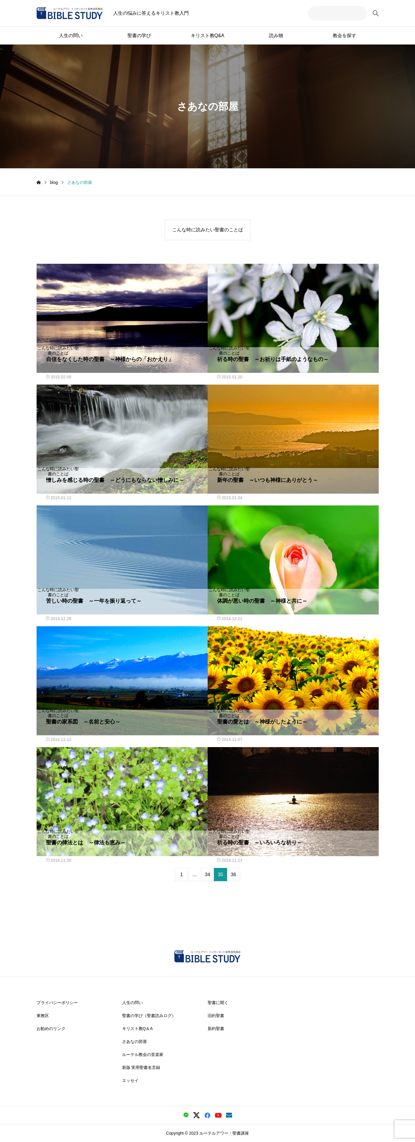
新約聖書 (216, 1028)
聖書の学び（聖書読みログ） (149, 1015)
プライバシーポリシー (57, 1002)
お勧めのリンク (51, 1028)
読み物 (276, 35)
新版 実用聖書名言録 (141, 1067)
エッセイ (130, 1080)
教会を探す (344, 35)
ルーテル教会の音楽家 (142, 1054)
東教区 (43, 1015)
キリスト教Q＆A (137, 1028)
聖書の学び (139, 35)
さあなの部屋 (134, 1041)
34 (207, 874)
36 (233, 874)
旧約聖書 (216, 1015)
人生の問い (71, 35)
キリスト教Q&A (207, 35)
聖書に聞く (218, 1002)
